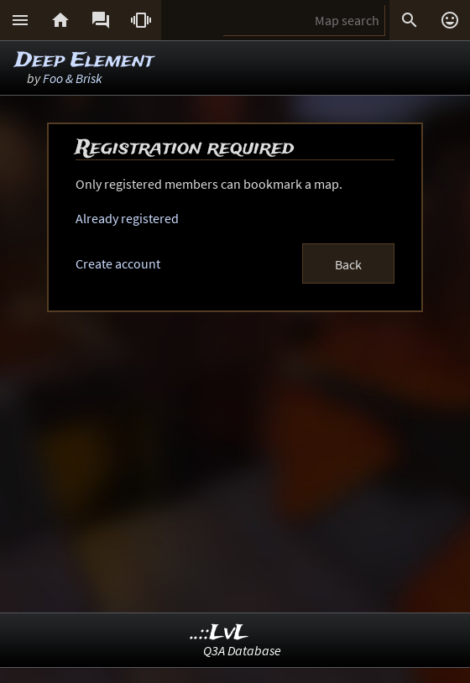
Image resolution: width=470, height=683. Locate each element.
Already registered (127, 218)
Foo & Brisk (72, 78)
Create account (118, 263)
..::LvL (219, 633)
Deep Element (84, 61)
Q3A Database (242, 650)
